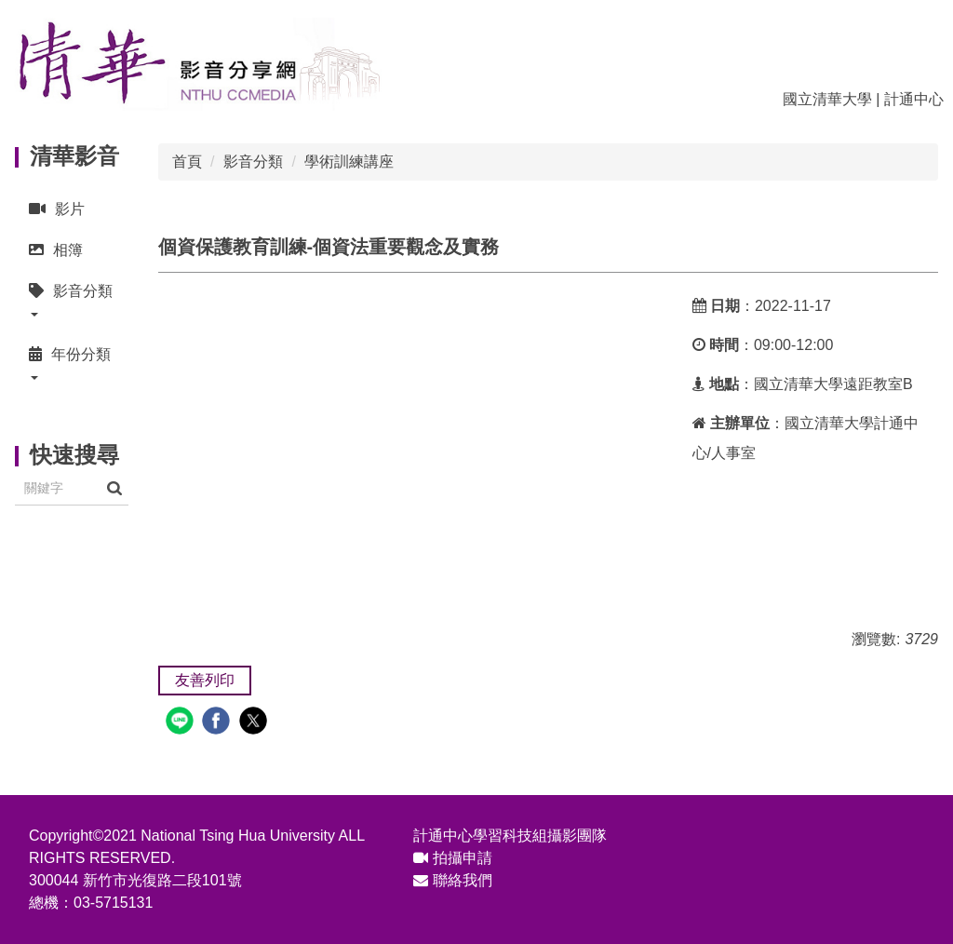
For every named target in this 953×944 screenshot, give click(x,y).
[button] (71, 302)
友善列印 (205, 680)
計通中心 (914, 99)
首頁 (187, 161)
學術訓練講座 (349, 161)
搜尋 (114, 488)
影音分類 (253, 161)
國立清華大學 (827, 99)
